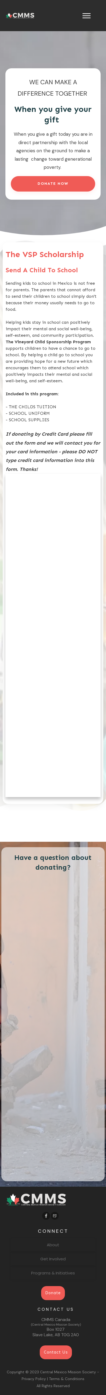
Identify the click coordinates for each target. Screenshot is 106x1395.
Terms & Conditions (66, 1378)
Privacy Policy (34, 1378)
